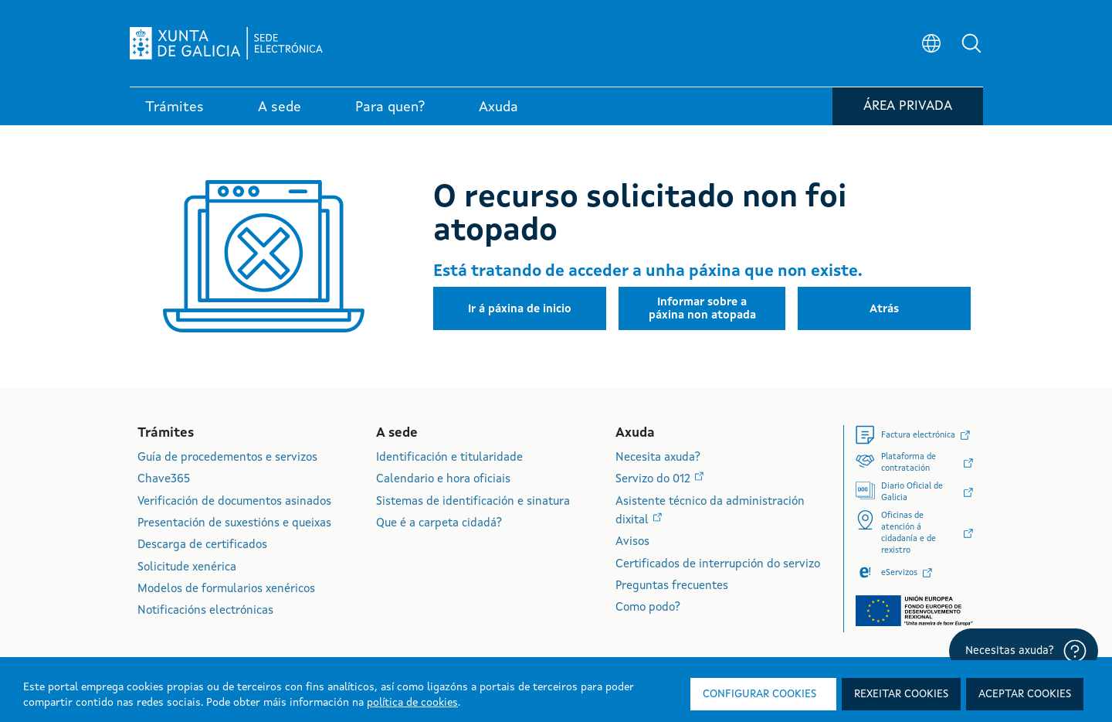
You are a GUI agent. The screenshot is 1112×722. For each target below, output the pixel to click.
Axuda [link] (498, 107)
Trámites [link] (174, 107)
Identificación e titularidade (449, 458)
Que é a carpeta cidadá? (439, 524)
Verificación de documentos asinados (234, 502)
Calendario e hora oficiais (443, 479)
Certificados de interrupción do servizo (717, 564)
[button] (971, 43)
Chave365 (163, 479)
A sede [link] (279, 107)
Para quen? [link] (390, 107)
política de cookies (412, 702)
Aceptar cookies (1024, 694)
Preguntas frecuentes (671, 586)
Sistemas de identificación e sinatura (473, 502)
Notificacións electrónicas (205, 611)
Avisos (632, 542)
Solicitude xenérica (186, 568)
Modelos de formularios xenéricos (226, 589)
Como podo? (647, 608)
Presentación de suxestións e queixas (234, 524)
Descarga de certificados (202, 545)
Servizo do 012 (654, 479)
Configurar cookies (759, 694)
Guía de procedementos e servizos (227, 458)
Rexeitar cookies (901, 694)
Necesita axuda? (657, 458)
